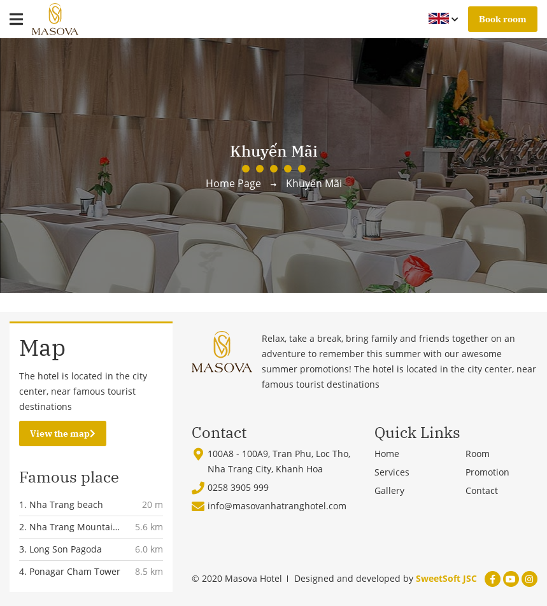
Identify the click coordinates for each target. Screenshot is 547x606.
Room (477, 453)
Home (386, 453)
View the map (63, 433)
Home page (233, 183)
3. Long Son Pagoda (60, 549)
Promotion (487, 472)
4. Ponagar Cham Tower (69, 571)
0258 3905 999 (238, 487)
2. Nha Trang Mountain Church (68, 528)
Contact (481, 490)
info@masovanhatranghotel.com (277, 506)
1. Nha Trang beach (61, 504)
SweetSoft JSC (446, 578)
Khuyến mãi (314, 183)
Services (391, 472)
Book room (503, 19)
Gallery (389, 490)
